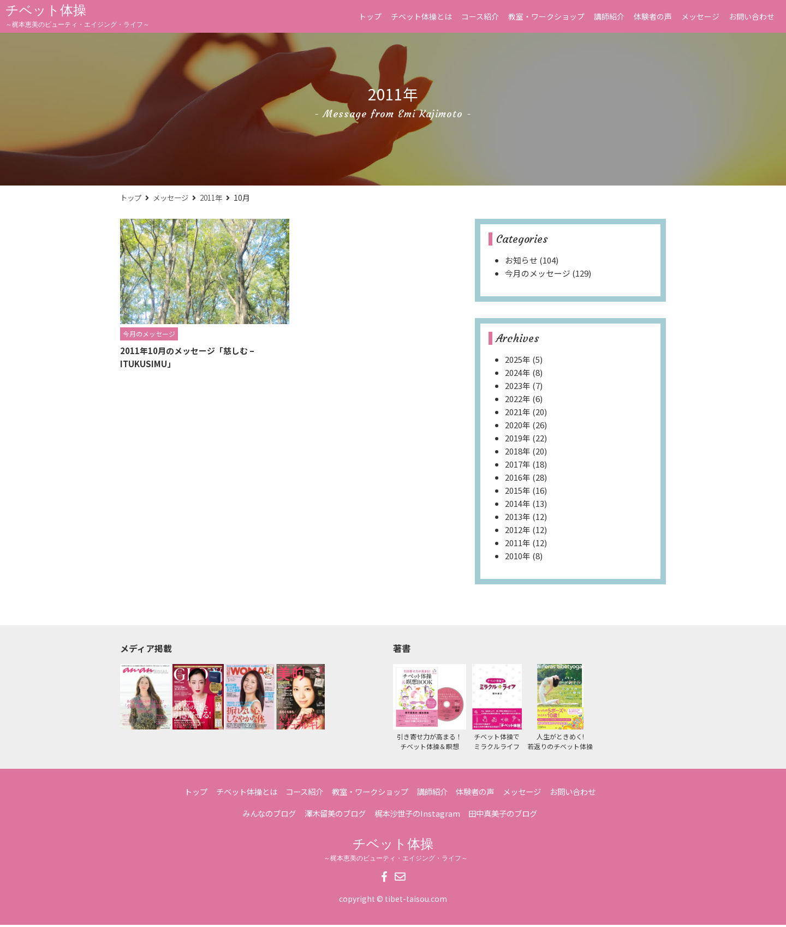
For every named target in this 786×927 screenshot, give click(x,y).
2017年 (518, 466)
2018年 (518, 453)
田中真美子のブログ (509, 815)
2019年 (518, 440)
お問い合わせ (752, 16)
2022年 (518, 400)
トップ (370, 16)
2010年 (518, 558)
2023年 (518, 387)
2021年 (518, 414)
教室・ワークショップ (546, 16)
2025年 (518, 361)
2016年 (518, 479)
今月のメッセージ (537, 275)
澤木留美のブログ (331, 815)
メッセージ (700, 16)
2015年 (518, 492)
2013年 (518, 518)
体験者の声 (653, 16)
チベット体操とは (421, 16)
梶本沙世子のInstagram (418, 815)
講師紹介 (609, 16)
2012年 (518, 531)
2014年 (518, 505)
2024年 (518, 374)
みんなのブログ (260, 815)
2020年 (518, 427)
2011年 (216, 199)
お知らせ (521, 262)
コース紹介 (480, 16)
